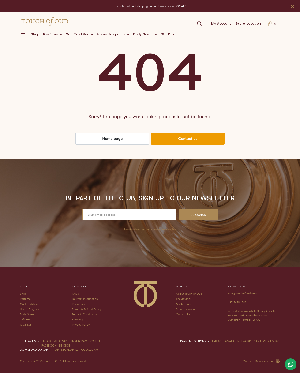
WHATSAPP (61, 341)
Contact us (187, 138)
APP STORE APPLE (66, 350)
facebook (48, 345)
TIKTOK (46, 341)
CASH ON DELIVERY (266, 341)
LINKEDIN (65, 345)
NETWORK (244, 341)
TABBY (216, 341)
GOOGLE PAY (90, 350)
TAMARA (229, 341)
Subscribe (198, 214)
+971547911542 (237, 302)
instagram (79, 341)
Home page (112, 138)
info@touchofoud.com (242, 293)
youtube (96, 341)
